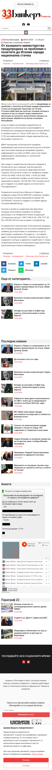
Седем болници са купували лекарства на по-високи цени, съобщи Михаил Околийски (32, 441)
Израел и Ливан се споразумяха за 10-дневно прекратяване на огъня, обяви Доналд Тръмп (32, 286)
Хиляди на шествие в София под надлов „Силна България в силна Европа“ (29, 313)
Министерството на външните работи (18, 104)
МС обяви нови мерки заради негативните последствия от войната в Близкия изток (32, 414)
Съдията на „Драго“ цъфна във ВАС (30, 618)
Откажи (26, 765)
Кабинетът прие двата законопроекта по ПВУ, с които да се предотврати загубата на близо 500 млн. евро (31, 400)
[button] (26, 32)
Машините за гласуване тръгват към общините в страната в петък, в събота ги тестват (32, 467)
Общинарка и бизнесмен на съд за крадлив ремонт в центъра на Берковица (30, 632)
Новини (26, 42)
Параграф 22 (10, 600)
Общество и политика (13, 42)
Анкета (6, 484)
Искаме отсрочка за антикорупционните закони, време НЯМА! (30, 606)
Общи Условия (37, 754)
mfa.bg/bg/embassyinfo (17, 237)
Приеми (26, 760)
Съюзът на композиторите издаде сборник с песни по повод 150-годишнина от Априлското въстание (31, 427)
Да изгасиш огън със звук (26, 359)
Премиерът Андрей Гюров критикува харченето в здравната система (31, 453)
